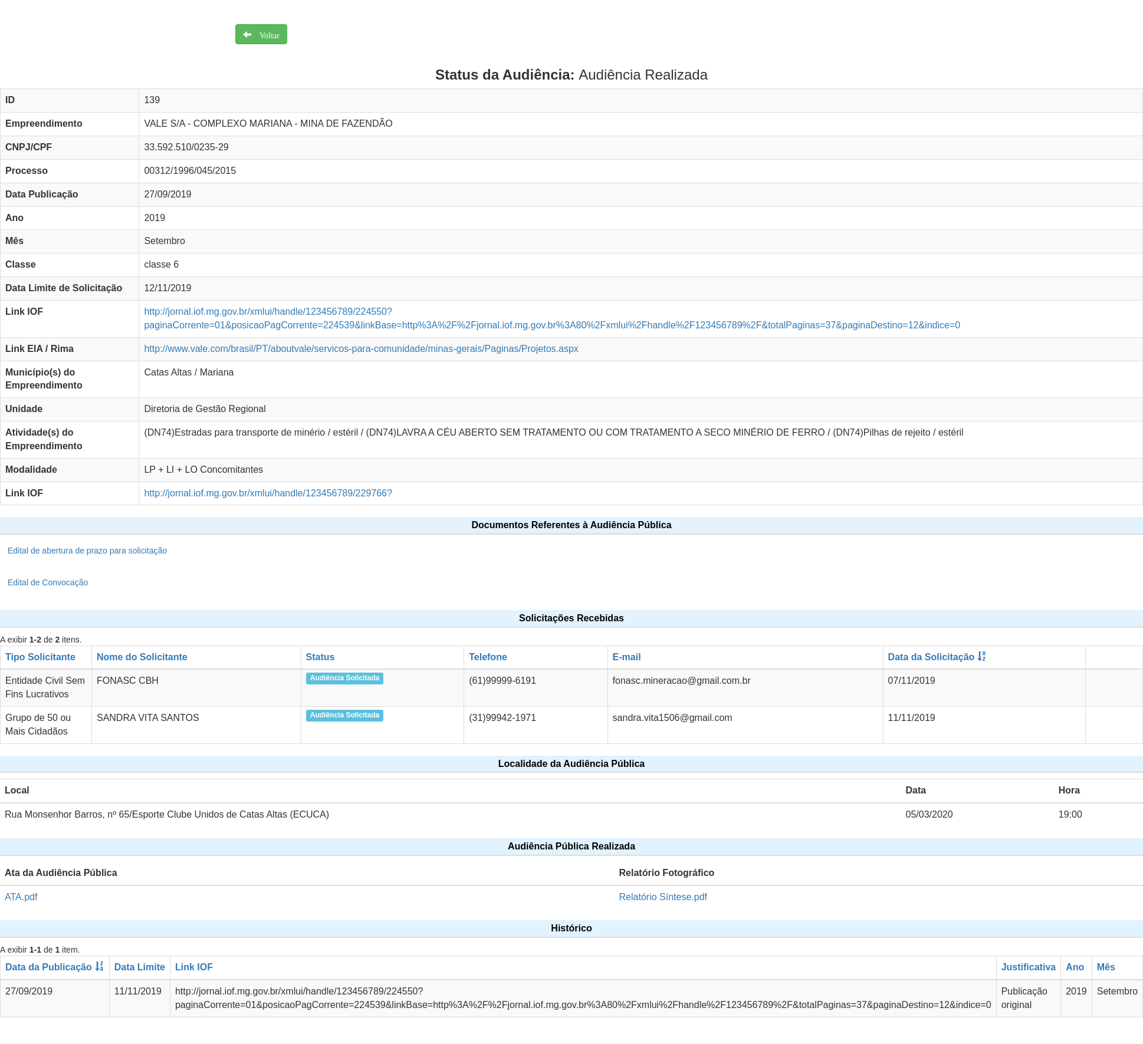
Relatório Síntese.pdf (663, 897)
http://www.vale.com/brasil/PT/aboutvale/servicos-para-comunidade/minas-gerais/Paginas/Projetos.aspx (361, 349)
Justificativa (1028, 967)
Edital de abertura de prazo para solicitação (87, 550)
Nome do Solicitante (142, 657)
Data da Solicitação (931, 657)
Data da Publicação (48, 967)
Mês (1106, 967)
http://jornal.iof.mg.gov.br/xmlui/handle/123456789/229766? (268, 493)
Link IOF (194, 967)
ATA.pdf (21, 897)
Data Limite (139, 967)
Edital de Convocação (48, 582)
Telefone (488, 657)
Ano (1075, 967)
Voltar (265, 34)
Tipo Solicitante (40, 657)
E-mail (627, 657)
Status (320, 657)
